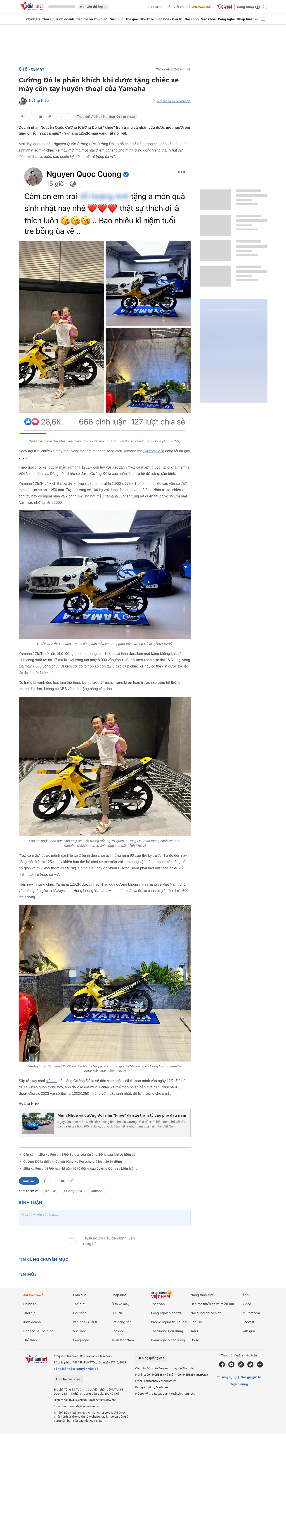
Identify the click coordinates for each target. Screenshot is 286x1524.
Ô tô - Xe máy (31, 69)
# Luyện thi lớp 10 (93, 7)
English (196, 1322)
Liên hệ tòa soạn (68, 1379)
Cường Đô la (153, 451)
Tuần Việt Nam (176, 7)
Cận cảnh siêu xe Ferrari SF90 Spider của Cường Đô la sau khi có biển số (79, 1154)
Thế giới (131, 19)
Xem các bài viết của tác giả (173, 101)
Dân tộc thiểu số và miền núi (212, 1304)
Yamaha (96, 1191)
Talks (194, 1331)
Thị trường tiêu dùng (167, 1331)
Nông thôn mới (202, 1295)
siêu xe (51, 1081)
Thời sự (48, 19)
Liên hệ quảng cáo (150, 1358)
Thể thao (147, 19)
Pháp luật (244, 19)
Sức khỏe (208, 19)
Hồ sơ (195, 1340)
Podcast (154, 7)
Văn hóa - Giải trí (169, 19)
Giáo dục (116, 19)
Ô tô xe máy (120, 1304)
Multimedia (251, 1313)
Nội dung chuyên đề (206, 1313)
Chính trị (33, 19)
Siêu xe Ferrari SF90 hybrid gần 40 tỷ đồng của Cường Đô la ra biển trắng (80, 1168)
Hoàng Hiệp (39, 100)
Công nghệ (226, 19)
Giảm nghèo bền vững (168, 1340)
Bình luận (28, 1181)
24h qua (249, 1331)
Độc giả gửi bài (251, 1377)
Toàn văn (158, 1304)
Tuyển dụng (239, 1384)
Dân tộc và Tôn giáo (91, 19)
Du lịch (116, 1313)
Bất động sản (121, 1322)
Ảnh (246, 1295)
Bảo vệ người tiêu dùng (169, 1322)
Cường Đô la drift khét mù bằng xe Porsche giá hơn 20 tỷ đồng (72, 1161)
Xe (256, 19)
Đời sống (192, 19)
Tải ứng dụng (226, 1377)
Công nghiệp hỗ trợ (166, 1313)
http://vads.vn (157, 1387)
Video (247, 1304)
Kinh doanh (65, 19)
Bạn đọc (117, 1331)
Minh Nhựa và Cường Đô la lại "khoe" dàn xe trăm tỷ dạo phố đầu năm (121, 1115)
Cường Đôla (73, 1191)
